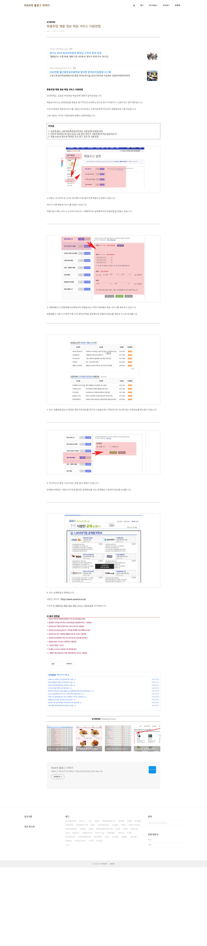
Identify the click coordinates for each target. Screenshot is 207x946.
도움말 (138, 899)
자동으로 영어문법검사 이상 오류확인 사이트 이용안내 (66, 737)
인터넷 (121, 899)
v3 (91, 899)
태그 (142, 5)
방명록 (177, 5)
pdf (68, 911)
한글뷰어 (98, 915)
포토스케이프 (135, 903)
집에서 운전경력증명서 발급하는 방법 (60, 725)
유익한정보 (52, 715)
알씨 (118, 907)
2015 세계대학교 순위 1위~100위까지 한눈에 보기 (65, 734)
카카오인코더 (81, 919)
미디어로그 (153, 5)
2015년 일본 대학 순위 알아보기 (58, 728)
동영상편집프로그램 (105, 907)
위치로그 (166, 5)
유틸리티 (70, 903)
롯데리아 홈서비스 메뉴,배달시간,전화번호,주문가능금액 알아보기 (69, 731)
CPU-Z (83, 899)
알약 (124, 903)
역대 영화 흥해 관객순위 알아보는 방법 (60, 746)
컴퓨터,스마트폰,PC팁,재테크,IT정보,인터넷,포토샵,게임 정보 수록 (77, 850)
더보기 (67, 924)
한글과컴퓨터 (72, 907)
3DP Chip (100, 911)
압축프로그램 (82, 903)
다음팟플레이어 (85, 915)
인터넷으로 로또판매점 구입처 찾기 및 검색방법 (63, 743)
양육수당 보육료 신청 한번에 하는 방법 (60, 720)
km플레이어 (71, 899)
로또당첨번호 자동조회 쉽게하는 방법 (60, 723)
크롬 (130, 911)
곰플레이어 (88, 911)
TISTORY (104, 942)
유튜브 (69, 919)
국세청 (115, 915)
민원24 (100, 919)
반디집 (121, 911)
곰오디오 (134, 907)
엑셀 (126, 907)
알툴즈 (125, 915)
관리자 (112, 942)
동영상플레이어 (109, 899)
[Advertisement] (103, 63)
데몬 (130, 899)
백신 (107, 915)
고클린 (115, 903)
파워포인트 (71, 915)
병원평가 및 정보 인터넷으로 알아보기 (60, 740)
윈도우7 (76, 911)
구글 (91, 919)
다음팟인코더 (104, 903)
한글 (91, 907)
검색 (180, 901)
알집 (97, 899)
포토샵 (83, 907)
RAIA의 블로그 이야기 (37, 5)
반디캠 (134, 915)
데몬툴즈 (111, 911)
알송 (93, 903)
